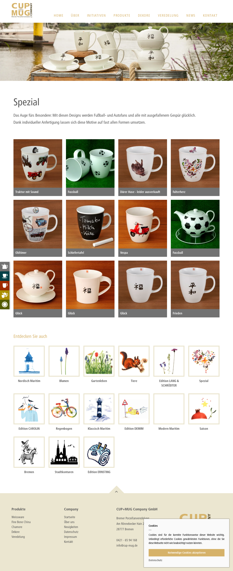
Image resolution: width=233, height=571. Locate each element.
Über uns (69, 521)
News (190, 15)
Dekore (144, 15)
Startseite (69, 517)
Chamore (17, 526)
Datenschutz (71, 531)
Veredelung (168, 15)
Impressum (70, 536)
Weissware (18, 517)
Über (75, 15)
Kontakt (210, 15)
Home (58, 15)
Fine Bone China (21, 521)
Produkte (122, 15)
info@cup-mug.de (126, 545)
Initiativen (96, 15)
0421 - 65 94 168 (126, 540)
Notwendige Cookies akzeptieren (187, 552)
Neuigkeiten (71, 526)
